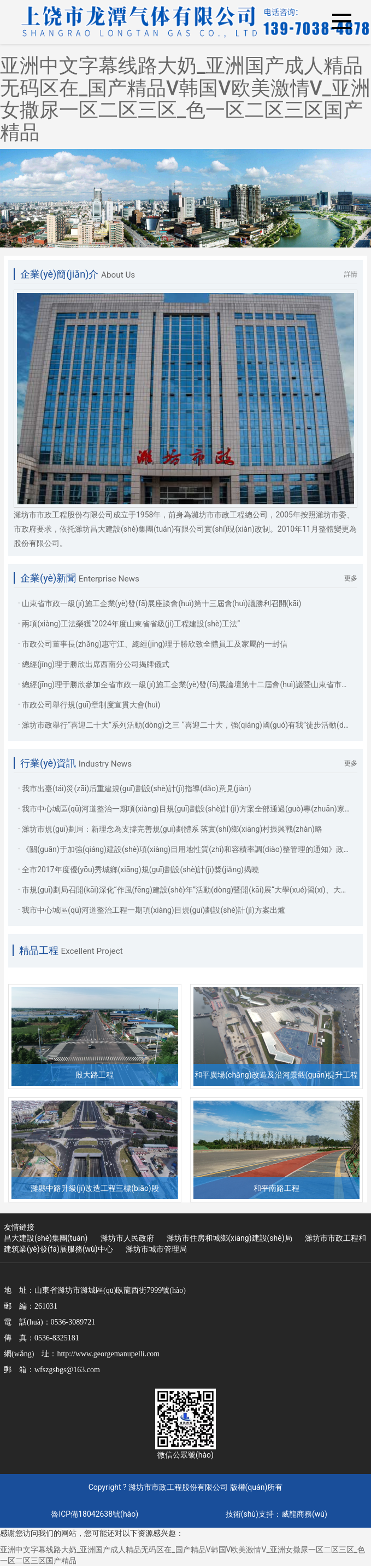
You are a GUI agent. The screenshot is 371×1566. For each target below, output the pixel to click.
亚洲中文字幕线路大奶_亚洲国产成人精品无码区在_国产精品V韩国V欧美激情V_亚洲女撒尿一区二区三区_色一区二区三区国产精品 (185, 99)
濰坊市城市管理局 (156, 1249)
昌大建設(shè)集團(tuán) (45, 1238)
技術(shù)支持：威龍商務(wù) (276, 1514)
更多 (350, 578)
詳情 (350, 274)
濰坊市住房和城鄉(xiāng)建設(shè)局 (229, 1238)
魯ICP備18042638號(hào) (94, 1514)
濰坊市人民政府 (127, 1238)
